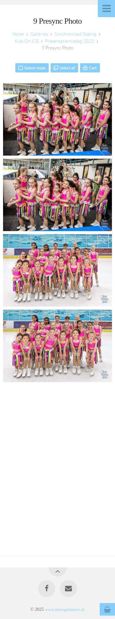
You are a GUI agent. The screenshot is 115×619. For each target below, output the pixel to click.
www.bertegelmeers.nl (64, 609)
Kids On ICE (27, 41)
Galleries (39, 34)
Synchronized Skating (76, 34)
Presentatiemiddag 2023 (69, 41)
